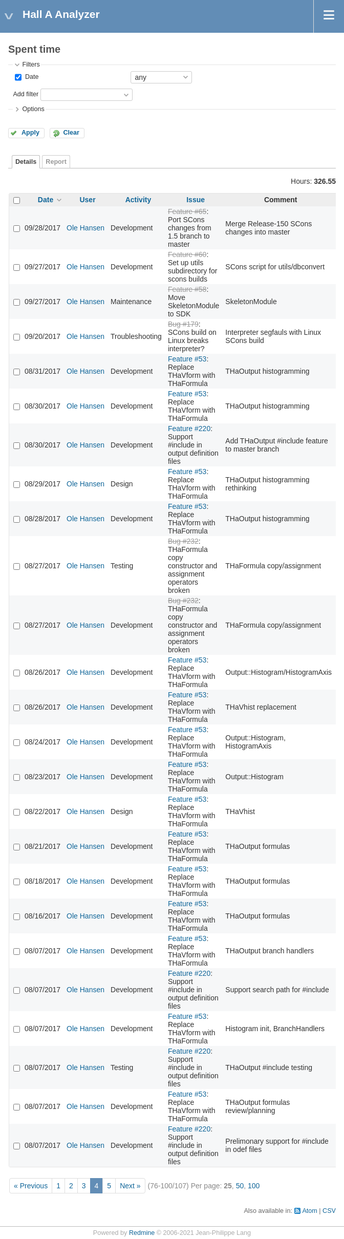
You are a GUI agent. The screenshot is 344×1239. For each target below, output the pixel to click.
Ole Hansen (85, 228)
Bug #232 (183, 541)
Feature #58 (187, 289)
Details (25, 161)
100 (254, 1186)
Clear (71, 132)
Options (33, 109)
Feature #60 (187, 254)
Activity (138, 200)
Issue (195, 200)
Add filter (25, 94)
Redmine (142, 1232)
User (87, 200)
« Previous (31, 1186)
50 (240, 1186)
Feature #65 (187, 211)
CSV (329, 1210)
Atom (309, 1210)
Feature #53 (187, 359)
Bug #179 (183, 324)
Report (56, 161)
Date (30, 76)
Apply (30, 132)
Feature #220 (189, 428)
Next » (130, 1186)
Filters (30, 64)
